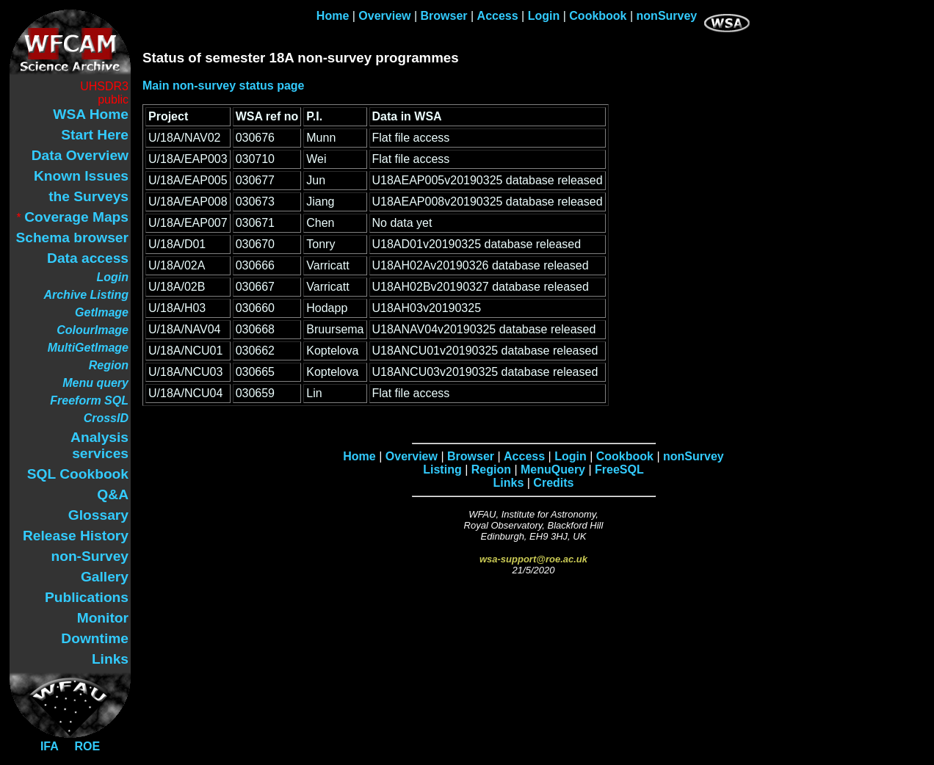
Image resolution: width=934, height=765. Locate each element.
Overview (384, 16)
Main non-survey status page (223, 85)
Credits (553, 482)
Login (544, 16)
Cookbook (597, 16)
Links (508, 482)
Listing (442, 469)
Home (332, 16)
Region (491, 469)
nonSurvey (667, 16)
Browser (444, 16)
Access (497, 16)
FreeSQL (619, 469)
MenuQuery (553, 469)
